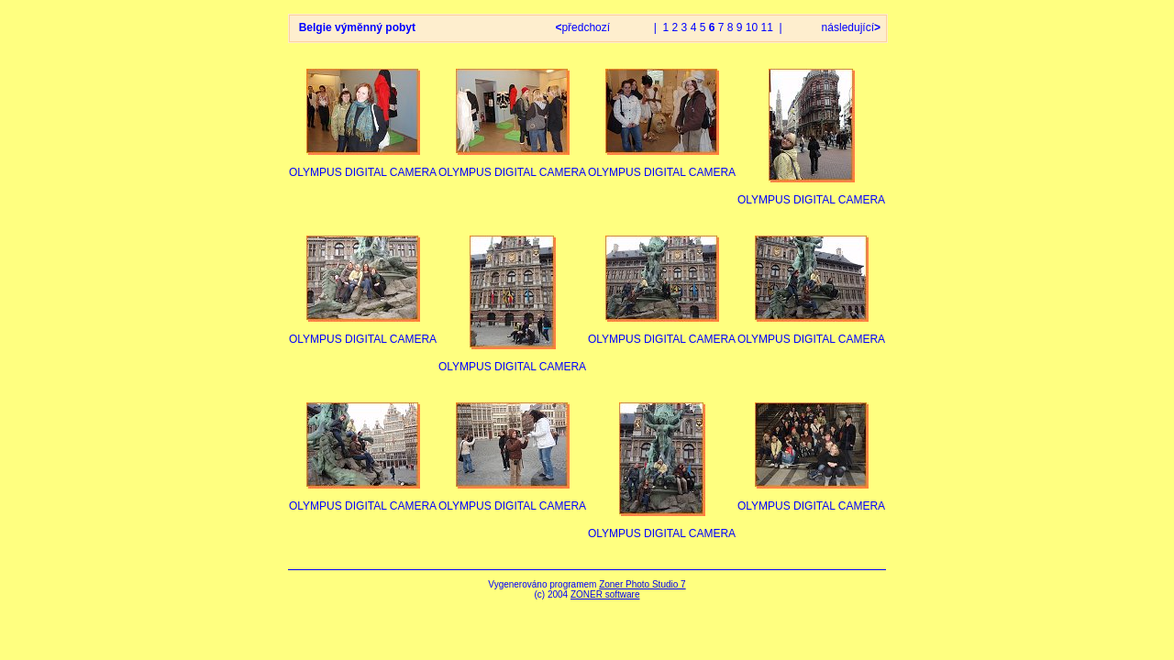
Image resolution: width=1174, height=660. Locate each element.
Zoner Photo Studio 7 (642, 584)
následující (849, 27)
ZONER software (605, 594)
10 (752, 27)
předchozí (584, 27)
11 (767, 27)
